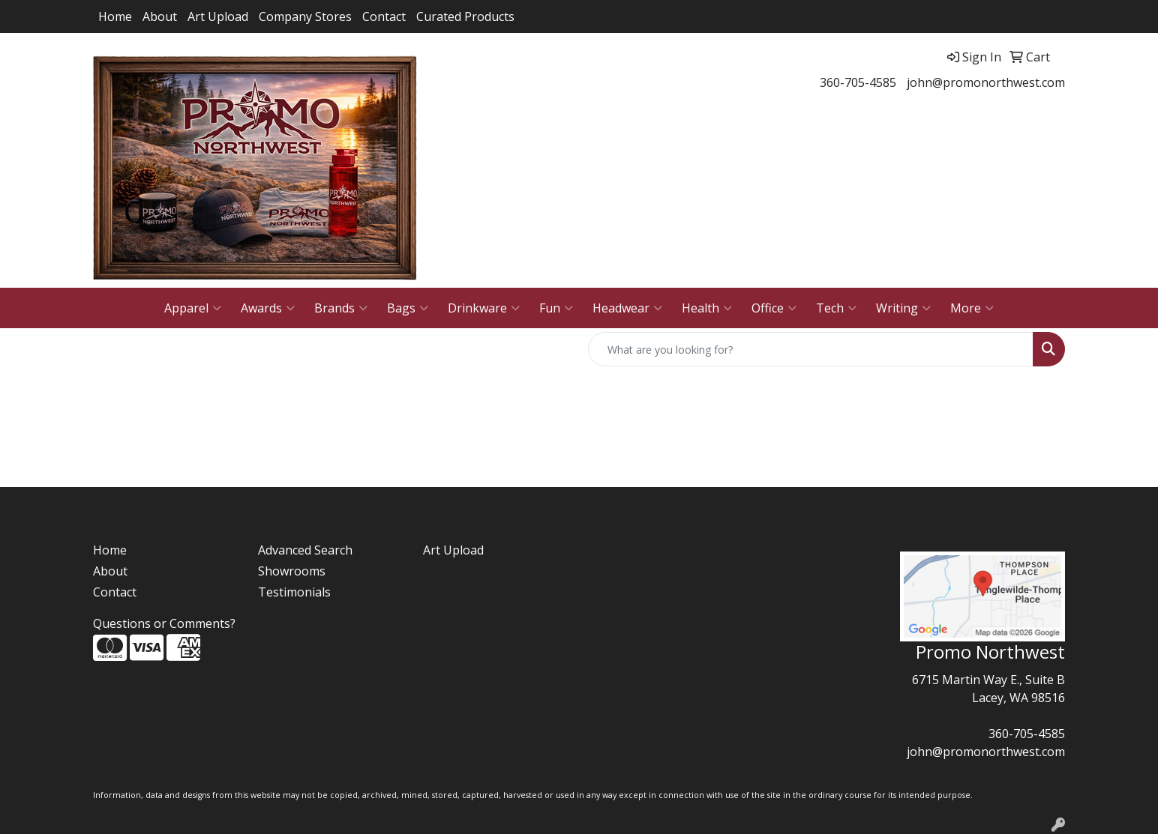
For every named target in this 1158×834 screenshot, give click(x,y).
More (972, 308)
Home (115, 16)
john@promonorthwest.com (986, 82)
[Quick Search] (811, 349)
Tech (836, 308)
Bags (407, 308)
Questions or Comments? (164, 623)
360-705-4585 (858, 82)
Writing (903, 308)
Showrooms (292, 571)
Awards (268, 308)
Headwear (627, 308)
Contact (384, 16)
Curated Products (465, 16)
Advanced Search (305, 550)
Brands (341, 308)
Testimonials (294, 592)
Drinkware (484, 308)
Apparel (192, 308)
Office (774, 308)
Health (707, 308)
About (159, 16)
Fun (556, 308)
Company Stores (305, 16)
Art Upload (218, 16)
